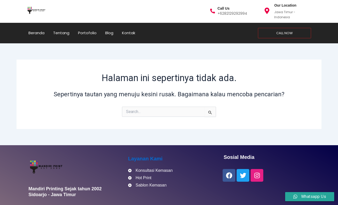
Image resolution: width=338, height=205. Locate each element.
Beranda (36, 32)
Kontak (128, 32)
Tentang (61, 32)
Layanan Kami (145, 158)
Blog (109, 32)
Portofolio (87, 32)
